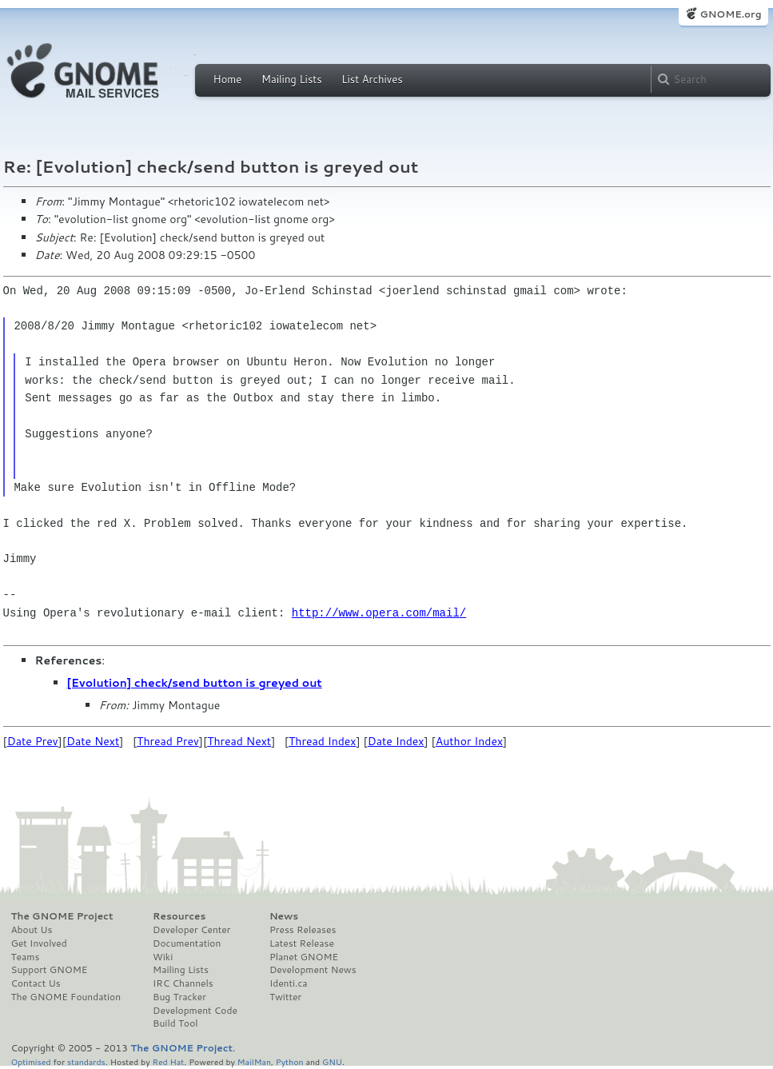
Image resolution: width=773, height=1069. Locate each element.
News (283, 916)
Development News (313, 969)
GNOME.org (730, 14)
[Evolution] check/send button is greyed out (194, 683)
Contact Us (36, 983)
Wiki (163, 957)
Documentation (187, 943)
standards (86, 1061)
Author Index (469, 741)
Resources (179, 916)
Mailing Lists (291, 79)
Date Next (92, 741)
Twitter (285, 997)
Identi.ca (288, 983)
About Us (32, 929)
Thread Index (323, 741)
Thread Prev (168, 741)
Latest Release (301, 943)
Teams (25, 957)
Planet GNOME (303, 957)
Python (290, 1061)
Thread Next (239, 741)
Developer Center (191, 929)
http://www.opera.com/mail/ (379, 612)
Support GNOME (49, 969)
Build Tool (175, 1023)
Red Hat (168, 1061)
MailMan (254, 1061)
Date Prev (32, 741)
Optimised (31, 1061)
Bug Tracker (179, 997)
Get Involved (39, 943)
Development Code (195, 1010)
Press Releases (302, 929)
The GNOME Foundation (66, 997)
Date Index (396, 741)
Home (227, 79)
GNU (332, 1061)
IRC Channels (183, 983)
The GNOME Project (62, 916)
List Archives (371, 79)
